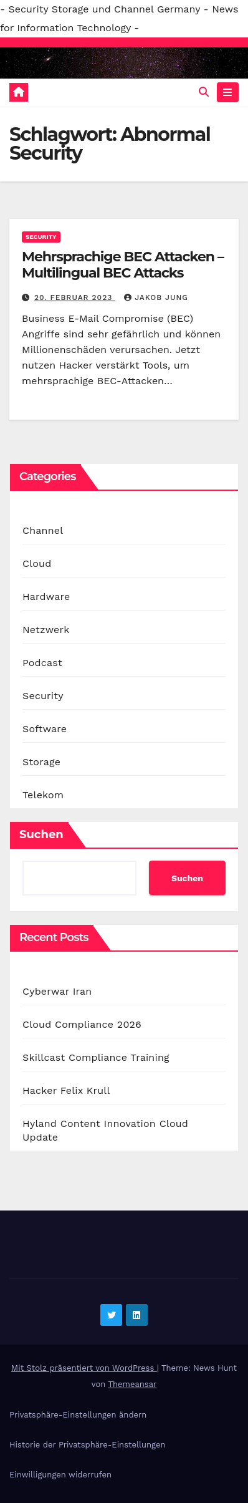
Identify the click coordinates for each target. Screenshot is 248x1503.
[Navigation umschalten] (228, 92)
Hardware (46, 596)
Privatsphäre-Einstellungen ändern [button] (77, 1414)
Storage (41, 762)
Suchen (41, 834)
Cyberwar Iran (57, 991)
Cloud (36, 563)
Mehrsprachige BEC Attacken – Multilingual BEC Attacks (123, 264)
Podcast (42, 663)
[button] (204, 92)
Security (41, 236)
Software (44, 729)
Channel (42, 530)
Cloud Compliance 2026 (81, 1024)
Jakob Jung (156, 297)
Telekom (43, 795)
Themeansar (132, 1384)
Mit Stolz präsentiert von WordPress (84, 1368)
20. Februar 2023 (74, 297)
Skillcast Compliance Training (95, 1057)
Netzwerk (45, 630)
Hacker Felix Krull (66, 1090)
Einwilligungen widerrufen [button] (60, 1474)
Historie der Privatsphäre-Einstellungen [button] (87, 1444)
